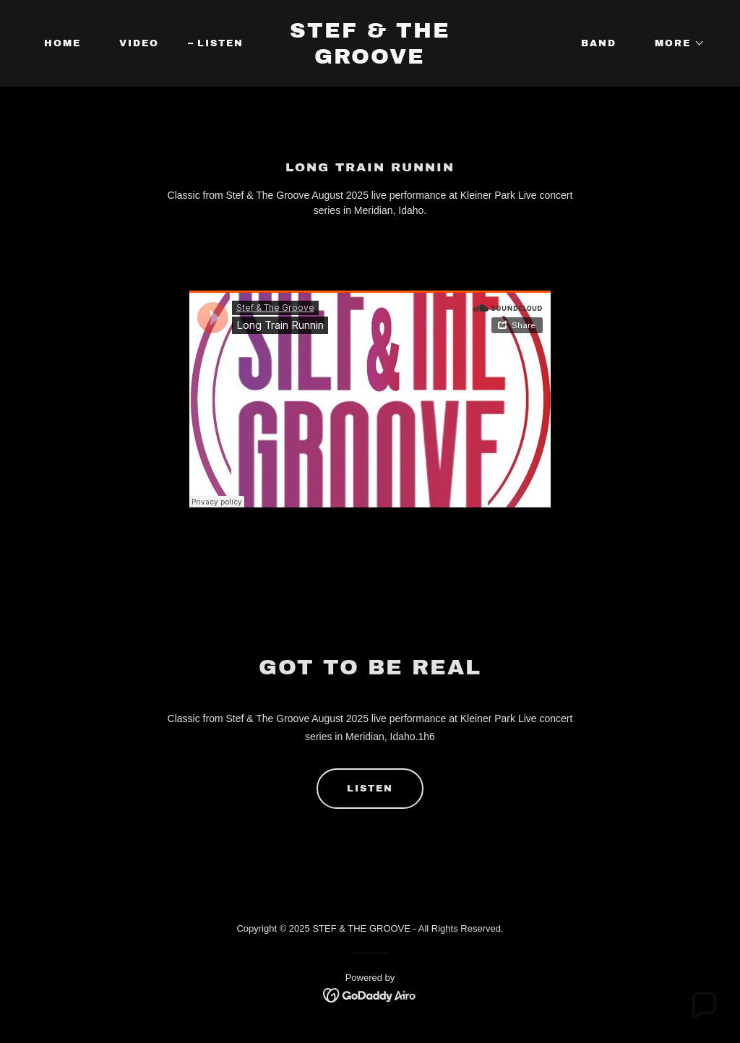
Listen (370, 789)
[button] (675, 43)
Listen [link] (220, 43)
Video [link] (139, 43)
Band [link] (598, 43)
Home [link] (62, 43)
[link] (369, 60)
